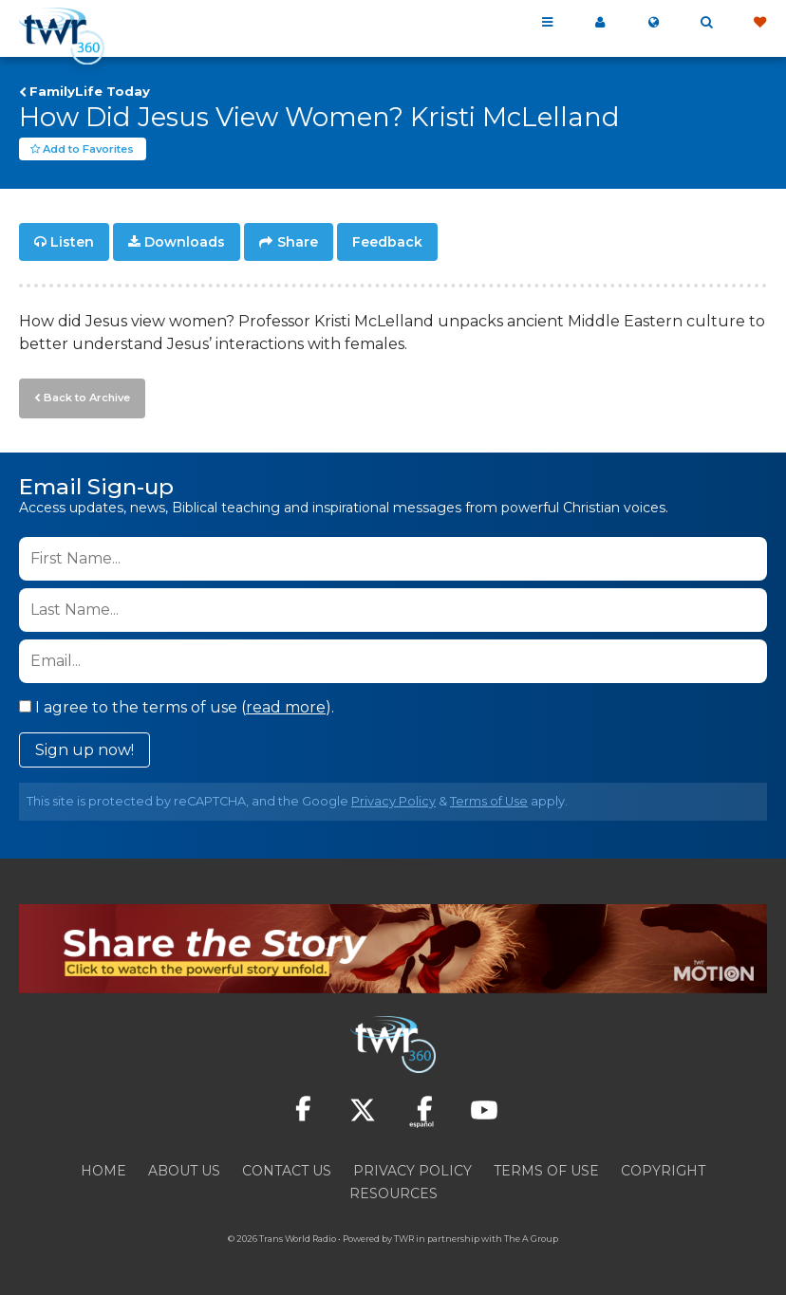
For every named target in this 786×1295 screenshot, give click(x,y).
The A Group (531, 1237)
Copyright (663, 1169)
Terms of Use (489, 800)
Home (103, 1169)
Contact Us (286, 1169)
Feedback (387, 242)
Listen (72, 242)
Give (759, 23)
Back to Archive (86, 397)
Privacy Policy (393, 800)
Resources (393, 1192)
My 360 (600, 23)
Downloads (184, 242)
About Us (184, 1169)
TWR (404, 1237)
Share (297, 242)
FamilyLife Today (89, 91)
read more (286, 706)
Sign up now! (84, 749)
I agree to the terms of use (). (176, 706)
